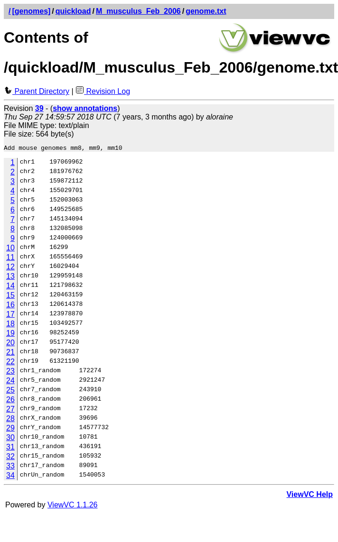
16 (10, 306)
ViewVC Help (309, 496)
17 (10, 316)
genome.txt (206, 11)
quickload (73, 11)
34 (10, 477)
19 (10, 335)
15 (10, 297)
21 (10, 353)
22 (10, 363)
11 (10, 259)
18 (10, 325)
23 (10, 372)
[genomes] (31, 11)
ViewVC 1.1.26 (72, 506)
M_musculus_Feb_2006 (138, 11)
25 (10, 391)
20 (10, 344)
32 (10, 458)
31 (10, 448)
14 (10, 287)
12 (10, 268)
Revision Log (102, 91)
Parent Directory (36, 91)
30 (10, 439)
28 (10, 420)
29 (10, 429)
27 (10, 410)
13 (10, 278)
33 (10, 467)
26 (10, 401)
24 (10, 382)
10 (10, 249)
